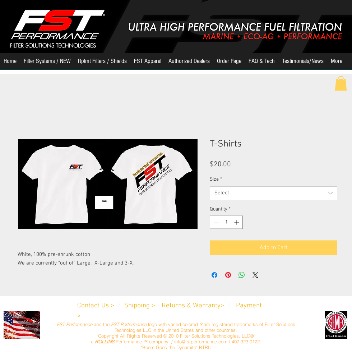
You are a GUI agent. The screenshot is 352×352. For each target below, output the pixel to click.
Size (216, 179)
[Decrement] (215, 222)
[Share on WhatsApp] (241, 275)
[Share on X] (255, 275)
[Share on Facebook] (214, 275)
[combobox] (273, 193)
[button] (47, 63)
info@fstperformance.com (200, 341)
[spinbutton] (226, 222)
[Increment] (237, 222)
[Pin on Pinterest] (228, 275)
